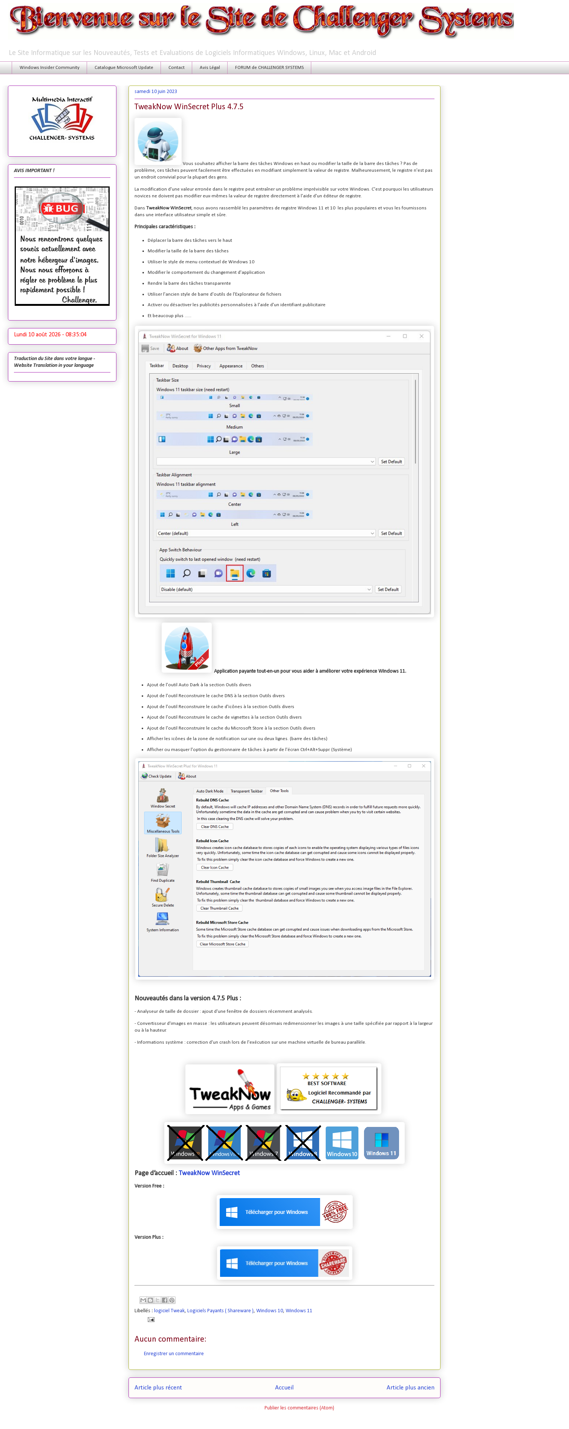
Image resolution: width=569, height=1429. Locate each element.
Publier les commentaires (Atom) (299, 1408)
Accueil (284, 1388)
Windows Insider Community (50, 67)
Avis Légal (210, 67)
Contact (176, 67)
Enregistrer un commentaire (174, 1354)
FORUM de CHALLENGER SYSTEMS (269, 67)
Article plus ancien (410, 1388)
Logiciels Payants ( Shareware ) (220, 1311)
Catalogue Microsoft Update (124, 67)
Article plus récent (158, 1388)
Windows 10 (269, 1311)
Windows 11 (299, 1311)
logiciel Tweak (169, 1311)
